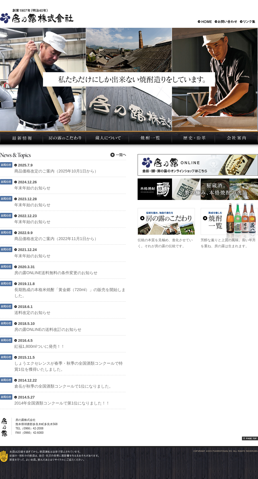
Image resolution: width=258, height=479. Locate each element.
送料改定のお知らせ (32, 312)
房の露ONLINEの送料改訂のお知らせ (47, 329)
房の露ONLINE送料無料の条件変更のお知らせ (55, 272)
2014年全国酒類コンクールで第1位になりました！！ (62, 403)
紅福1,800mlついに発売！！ (39, 346)
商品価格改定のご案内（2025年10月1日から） (56, 171)
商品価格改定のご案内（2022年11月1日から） (56, 238)
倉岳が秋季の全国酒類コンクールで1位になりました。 (63, 386)
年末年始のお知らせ (32, 188)
